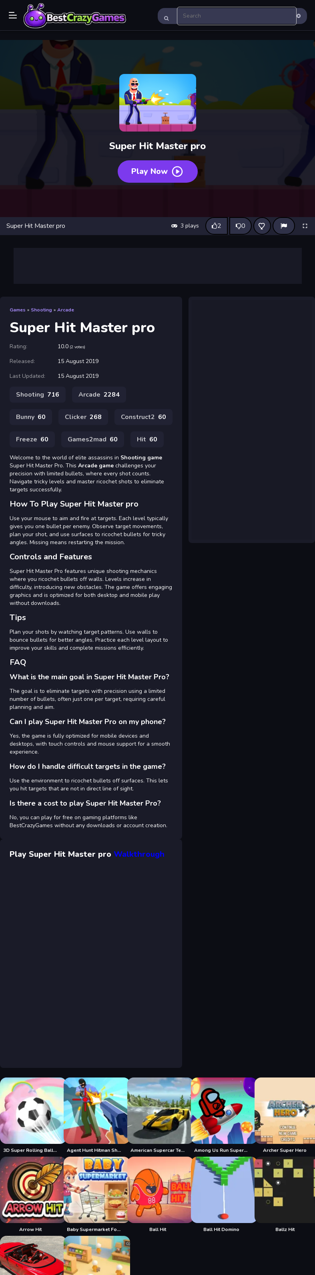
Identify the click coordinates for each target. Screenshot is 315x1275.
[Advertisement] (157, 266)
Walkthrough (139, 854)
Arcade (65, 310)
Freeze (32, 439)
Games (18, 310)
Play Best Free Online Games (75, 16)
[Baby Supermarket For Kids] (94, 1195)
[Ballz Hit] (285, 1195)
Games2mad (93, 439)
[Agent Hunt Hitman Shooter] (94, 1115)
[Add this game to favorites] (262, 226)
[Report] (284, 226)
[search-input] (237, 16)
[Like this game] (216, 226)
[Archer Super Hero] (285, 1115)
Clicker (83, 417)
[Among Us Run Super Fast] (221, 1115)
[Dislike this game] (240, 226)
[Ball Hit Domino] (221, 1195)
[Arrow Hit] (30, 1195)
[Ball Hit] (157, 1195)
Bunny (31, 417)
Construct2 (143, 417)
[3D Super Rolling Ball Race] (30, 1115)
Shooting (41, 310)
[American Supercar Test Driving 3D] (157, 1115)
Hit (147, 439)
